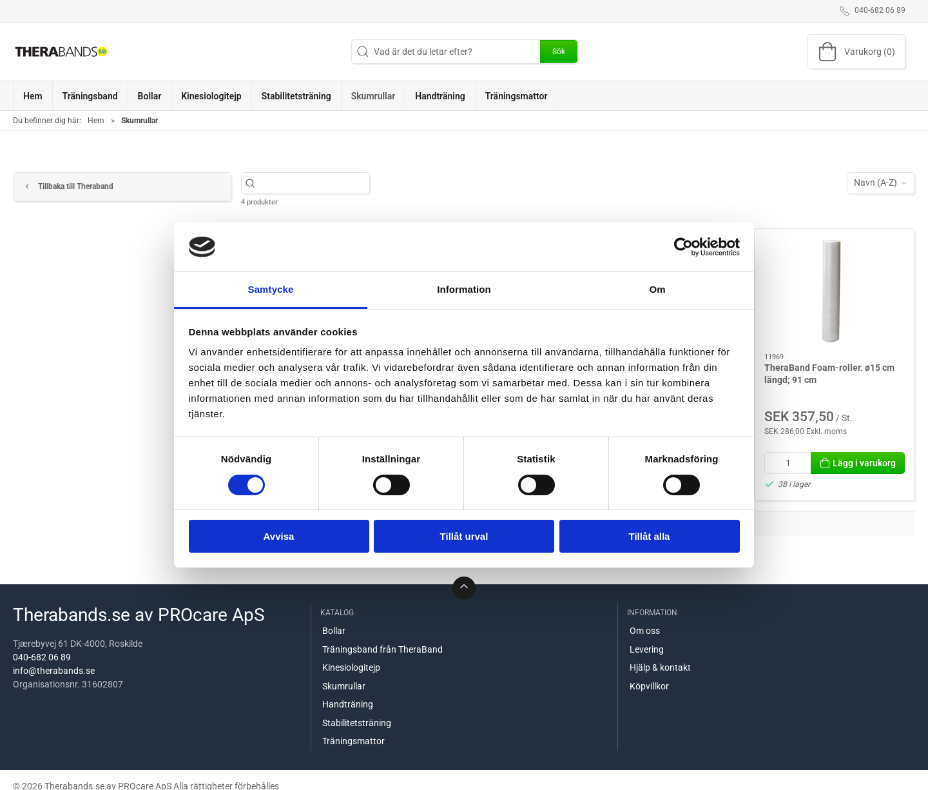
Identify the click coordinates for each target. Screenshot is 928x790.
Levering (647, 649)
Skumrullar (343, 686)
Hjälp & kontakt (660, 667)
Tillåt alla (649, 536)
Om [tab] (657, 289)
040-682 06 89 (42, 657)
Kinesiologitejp (351, 667)
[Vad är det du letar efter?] (312, 182)
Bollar (333, 631)
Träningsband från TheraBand (382, 649)
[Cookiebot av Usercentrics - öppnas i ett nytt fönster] (683, 247)
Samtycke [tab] (271, 289)
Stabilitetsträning (356, 723)
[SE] (61, 51)
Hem (96, 120)
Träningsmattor (353, 741)
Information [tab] (464, 289)
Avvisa (279, 536)
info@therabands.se (54, 671)
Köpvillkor (649, 686)
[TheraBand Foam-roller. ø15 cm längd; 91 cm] (834, 291)
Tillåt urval (464, 536)
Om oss (645, 631)
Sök (558, 51)
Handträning (347, 704)
